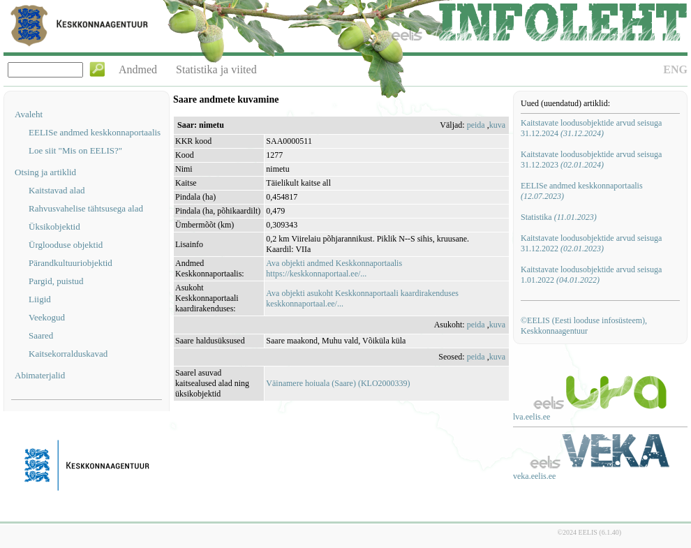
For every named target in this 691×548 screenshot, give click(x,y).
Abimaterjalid (40, 375)
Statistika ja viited (216, 69)
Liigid (40, 299)
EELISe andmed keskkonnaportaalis (95, 132)
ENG (675, 69)
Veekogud (47, 317)
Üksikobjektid (54, 226)
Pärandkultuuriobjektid (70, 263)
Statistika (559, 217)
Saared (41, 335)
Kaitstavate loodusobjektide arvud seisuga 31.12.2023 (591, 159)
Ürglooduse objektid (66, 244)
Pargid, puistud (56, 281)
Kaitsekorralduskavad (68, 353)
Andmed (138, 69)
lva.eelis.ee (531, 417)
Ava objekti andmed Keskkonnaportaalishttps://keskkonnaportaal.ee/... (334, 268)
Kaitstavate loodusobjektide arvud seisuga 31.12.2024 (591, 128)
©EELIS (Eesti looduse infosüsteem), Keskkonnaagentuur (584, 326)
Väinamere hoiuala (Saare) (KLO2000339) (338, 383)
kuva (497, 125)
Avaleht (29, 114)
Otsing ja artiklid (45, 172)
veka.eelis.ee (534, 476)
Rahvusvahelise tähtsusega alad (86, 208)
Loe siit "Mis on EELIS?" (75, 150)
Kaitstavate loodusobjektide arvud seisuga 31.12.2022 (591, 243)
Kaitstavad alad (57, 190)
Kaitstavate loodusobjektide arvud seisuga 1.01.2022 (591, 275)
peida (476, 125)
